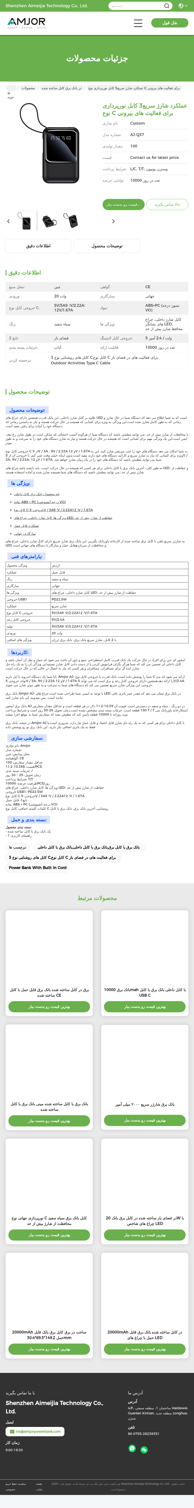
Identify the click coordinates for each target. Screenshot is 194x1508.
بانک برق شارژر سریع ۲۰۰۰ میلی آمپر (144, 1104)
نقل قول (169, 22)
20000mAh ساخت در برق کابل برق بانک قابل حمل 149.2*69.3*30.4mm (49, 1335)
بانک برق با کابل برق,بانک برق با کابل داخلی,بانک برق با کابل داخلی (88, 847)
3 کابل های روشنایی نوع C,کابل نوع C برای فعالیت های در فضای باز (62, 857)
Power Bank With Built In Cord (38, 868)
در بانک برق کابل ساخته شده (61, 88)
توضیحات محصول (106, 246)
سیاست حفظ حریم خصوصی (16, 1486)
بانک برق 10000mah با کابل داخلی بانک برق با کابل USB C (145, 993)
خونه (11, 88)
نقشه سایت (39, 1486)
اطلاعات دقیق (38, 246)
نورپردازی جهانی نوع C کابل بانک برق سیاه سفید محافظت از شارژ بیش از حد (49, 1221)
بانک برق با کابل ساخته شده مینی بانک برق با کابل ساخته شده (49, 1107)
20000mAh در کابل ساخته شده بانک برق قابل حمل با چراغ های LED (144, 1335)
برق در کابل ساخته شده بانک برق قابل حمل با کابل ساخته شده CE (49, 993)
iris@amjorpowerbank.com (35, 1431)
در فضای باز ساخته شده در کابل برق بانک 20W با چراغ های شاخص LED (145, 1221)
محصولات (28, 88)
